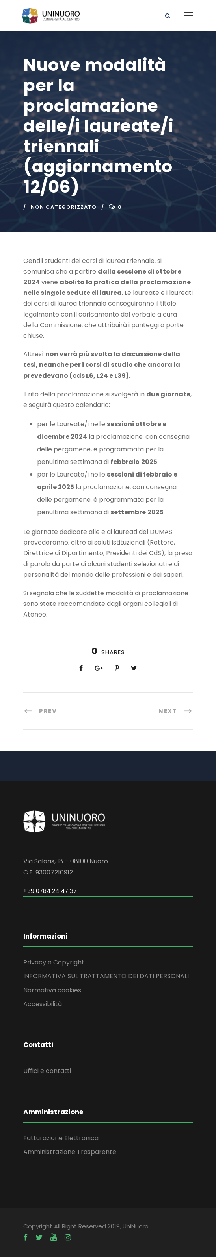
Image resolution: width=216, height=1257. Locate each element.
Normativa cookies (52, 990)
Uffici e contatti (47, 1070)
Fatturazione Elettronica (61, 1138)
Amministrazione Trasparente (69, 1151)
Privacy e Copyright (53, 962)
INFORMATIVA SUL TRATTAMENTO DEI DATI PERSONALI (106, 976)
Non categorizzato (64, 207)
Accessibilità (42, 1004)
